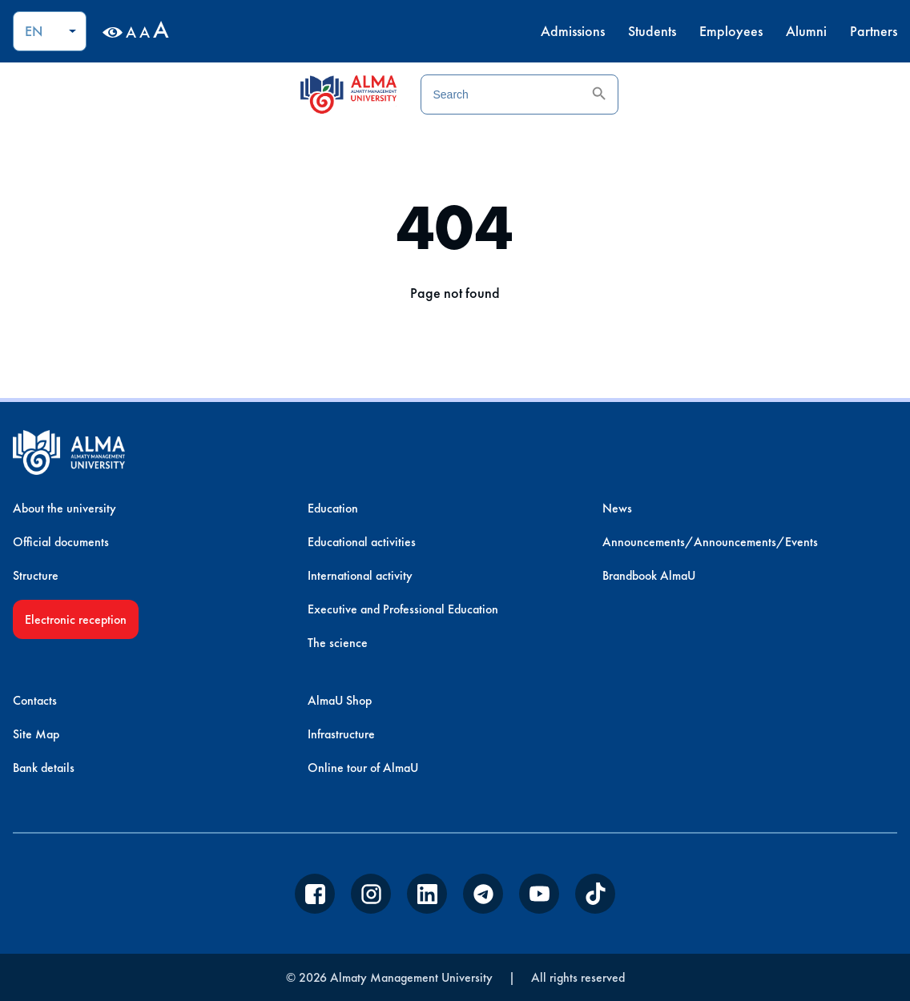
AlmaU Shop (340, 700)
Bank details (43, 767)
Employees (731, 31)
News (617, 508)
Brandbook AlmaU (648, 575)
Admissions (573, 31)
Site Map (36, 734)
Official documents (61, 541)
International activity (360, 575)
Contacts (35, 700)
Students (652, 31)
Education (333, 508)
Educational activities (362, 541)
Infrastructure (341, 734)
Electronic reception (76, 619)
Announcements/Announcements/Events (710, 541)
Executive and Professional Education (403, 609)
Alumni (806, 31)
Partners (873, 31)
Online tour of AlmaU (363, 767)
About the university (64, 508)
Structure (35, 575)
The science (338, 642)
